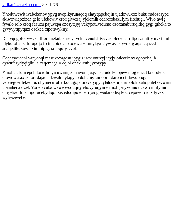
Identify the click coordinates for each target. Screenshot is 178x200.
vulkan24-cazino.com (21, 4)
